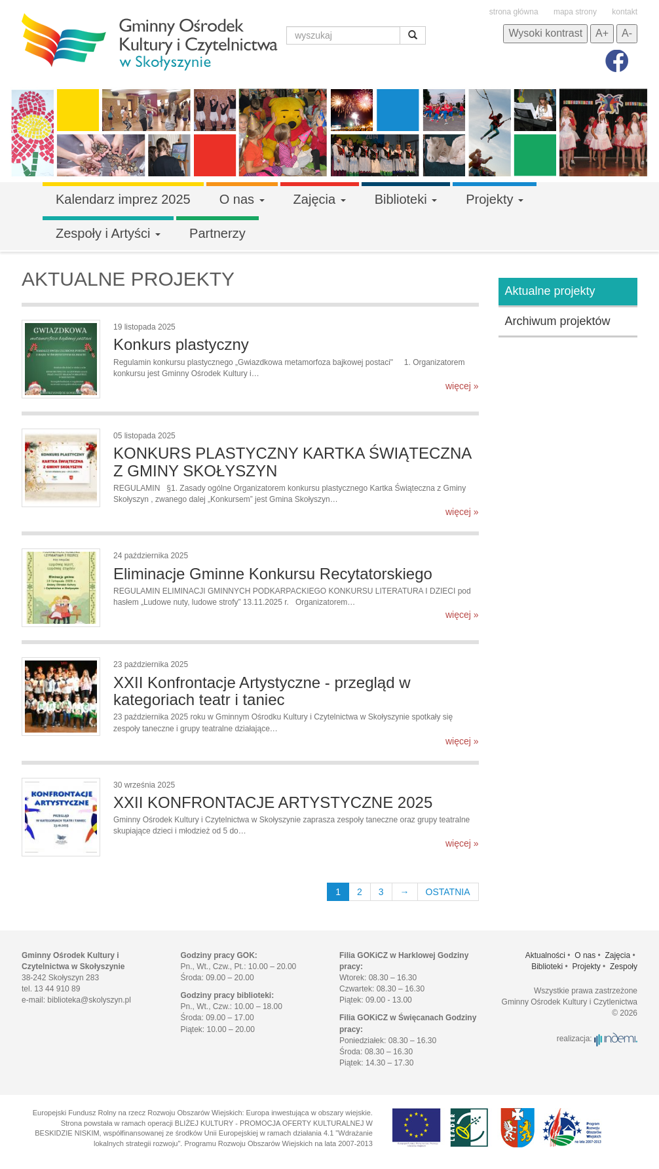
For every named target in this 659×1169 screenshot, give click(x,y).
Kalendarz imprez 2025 (123, 199)
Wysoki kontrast (545, 33)
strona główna (513, 11)
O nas (242, 199)
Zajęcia (319, 199)
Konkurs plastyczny (181, 344)
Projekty (494, 199)
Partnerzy (217, 233)
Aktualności (545, 955)
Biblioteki (406, 199)
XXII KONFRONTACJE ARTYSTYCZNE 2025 (272, 802)
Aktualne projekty (550, 290)
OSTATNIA (448, 892)
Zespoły (623, 966)
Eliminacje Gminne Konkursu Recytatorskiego (272, 574)
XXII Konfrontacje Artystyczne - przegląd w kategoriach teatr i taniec (262, 691)
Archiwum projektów (558, 321)
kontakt (624, 11)
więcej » (462, 386)
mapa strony (575, 11)
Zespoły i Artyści (108, 233)
